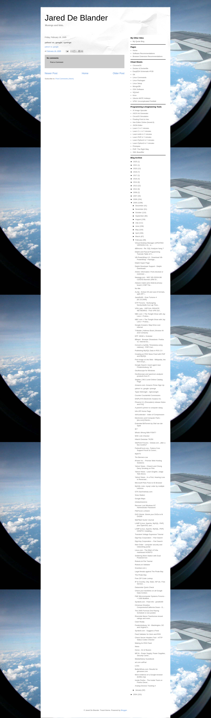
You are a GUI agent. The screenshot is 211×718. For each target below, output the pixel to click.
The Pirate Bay (140, 575)
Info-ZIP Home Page (143, 411)
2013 (135, 186)
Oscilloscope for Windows (145, 371)
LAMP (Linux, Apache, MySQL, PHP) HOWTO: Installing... (149, 530)
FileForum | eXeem (142, 511)
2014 (135, 182)
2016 (135, 179)
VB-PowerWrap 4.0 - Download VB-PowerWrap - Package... (149, 258)
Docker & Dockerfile (140, 68)
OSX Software (138, 89)
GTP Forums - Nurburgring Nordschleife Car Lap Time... (147, 304)
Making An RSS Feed (143, 643)
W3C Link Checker (142, 436)
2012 (135, 189)
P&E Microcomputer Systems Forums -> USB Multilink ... (150, 597)
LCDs (137, 666)
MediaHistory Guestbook (144, 659)
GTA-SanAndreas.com (143, 492)
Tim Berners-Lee (141, 457)
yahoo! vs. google (51, 47)
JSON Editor (137, 125)
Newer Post (51, 73)
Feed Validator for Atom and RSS (148, 634)
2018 (135, 172)
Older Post (118, 73)
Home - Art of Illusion (143, 650)
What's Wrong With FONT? (145, 433)
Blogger (124, 710)
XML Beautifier (138, 152)
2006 (135, 199)
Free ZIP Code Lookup (144, 578)
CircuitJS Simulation (140, 116)
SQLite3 (136, 92)
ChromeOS (137, 65)
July (137, 223)
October (138, 213)
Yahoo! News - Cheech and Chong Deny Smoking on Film (148, 467)
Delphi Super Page (142, 263)
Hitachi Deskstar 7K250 (144, 439)
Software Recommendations (144, 53)
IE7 (136, 429)
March (138, 236)
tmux (134, 95)
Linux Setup (137, 83)
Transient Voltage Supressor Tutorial (149, 534)
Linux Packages (139, 80)
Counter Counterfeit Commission (147, 395)
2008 (135, 192)
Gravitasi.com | (140, 568)
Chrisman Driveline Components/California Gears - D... (149, 606)
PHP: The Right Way (141, 149)
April (137, 233)
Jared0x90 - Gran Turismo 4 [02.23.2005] (146, 298)
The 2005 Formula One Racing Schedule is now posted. (147, 612)
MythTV (138, 454)
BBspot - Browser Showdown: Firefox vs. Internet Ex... (149, 340)
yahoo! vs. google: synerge (145, 388)
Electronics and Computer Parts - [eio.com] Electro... (148, 419)
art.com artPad (140, 662)
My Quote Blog (138, 41)
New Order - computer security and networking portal (148, 546)
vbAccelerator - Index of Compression (149, 415)
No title (137, 288)
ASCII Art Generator (140, 113)
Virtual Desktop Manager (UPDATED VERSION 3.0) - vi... (149, 244)
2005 (135, 203)
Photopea (136, 146)
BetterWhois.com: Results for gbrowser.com (146, 670)
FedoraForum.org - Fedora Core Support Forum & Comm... (147, 449)
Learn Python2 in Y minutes (143, 140)
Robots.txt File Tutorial (143, 561)
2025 (135, 162)
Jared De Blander (76, 17)
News (137, 646)
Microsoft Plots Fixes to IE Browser (148, 483)
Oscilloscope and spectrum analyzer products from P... (149, 375)
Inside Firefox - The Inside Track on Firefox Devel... (148, 681)
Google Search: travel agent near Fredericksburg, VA (148, 366)
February (139, 240)
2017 (135, 175)
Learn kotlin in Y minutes (142, 134)
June (137, 226)
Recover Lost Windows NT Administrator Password (145, 506)
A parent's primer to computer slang (149, 408)
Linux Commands (139, 77)
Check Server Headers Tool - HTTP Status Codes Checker (148, 639)
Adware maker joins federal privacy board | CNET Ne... (148, 284)
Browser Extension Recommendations (147, 56)
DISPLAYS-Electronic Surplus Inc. (148, 399)
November (139, 209)
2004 (135, 694)
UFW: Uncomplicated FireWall (144, 101)
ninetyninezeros (141, 502)
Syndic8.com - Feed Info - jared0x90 (149, 602)
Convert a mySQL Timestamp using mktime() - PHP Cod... (149, 346)
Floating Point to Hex (141, 119)
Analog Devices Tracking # (145, 686)
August (138, 219)
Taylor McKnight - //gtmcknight (146, 392)
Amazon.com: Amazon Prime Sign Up (149, 385)
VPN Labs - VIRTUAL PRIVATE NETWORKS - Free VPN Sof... (148, 309)
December (139, 206)
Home (85, 73)
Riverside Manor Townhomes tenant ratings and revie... (149, 617)
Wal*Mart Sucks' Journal (144, 520)
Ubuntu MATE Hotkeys (141, 98)
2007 (135, 196)
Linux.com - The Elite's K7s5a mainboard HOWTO (146, 551)
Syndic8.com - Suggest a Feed (147, 631)
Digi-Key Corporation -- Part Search (149, 538)
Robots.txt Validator (142, 565)
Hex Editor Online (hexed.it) (143, 122)
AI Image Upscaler (140, 110)
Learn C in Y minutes (141, 128)
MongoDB (136, 86)
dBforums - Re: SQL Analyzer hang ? (149, 248)
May (137, 230)
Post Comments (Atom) (65, 79)
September (139, 216)
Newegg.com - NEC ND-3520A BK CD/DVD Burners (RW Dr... (148, 278)
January (138, 690)
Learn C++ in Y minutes (142, 131)
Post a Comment (56, 62)
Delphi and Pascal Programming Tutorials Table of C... (147, 253)
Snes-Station (140, 495)
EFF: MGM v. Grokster (143, 336)
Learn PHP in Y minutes (142, 137)
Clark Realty (139, 622)
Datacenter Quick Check (144, 587)
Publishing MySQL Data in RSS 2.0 (148, 351)
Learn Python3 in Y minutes (143, 143)
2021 (135, 165)
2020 (135, 168)
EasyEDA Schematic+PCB (143, 71)
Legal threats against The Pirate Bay (149, 572)
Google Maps (140, 499)
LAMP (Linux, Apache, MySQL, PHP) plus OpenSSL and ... (149, 524)
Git (134, 74)
